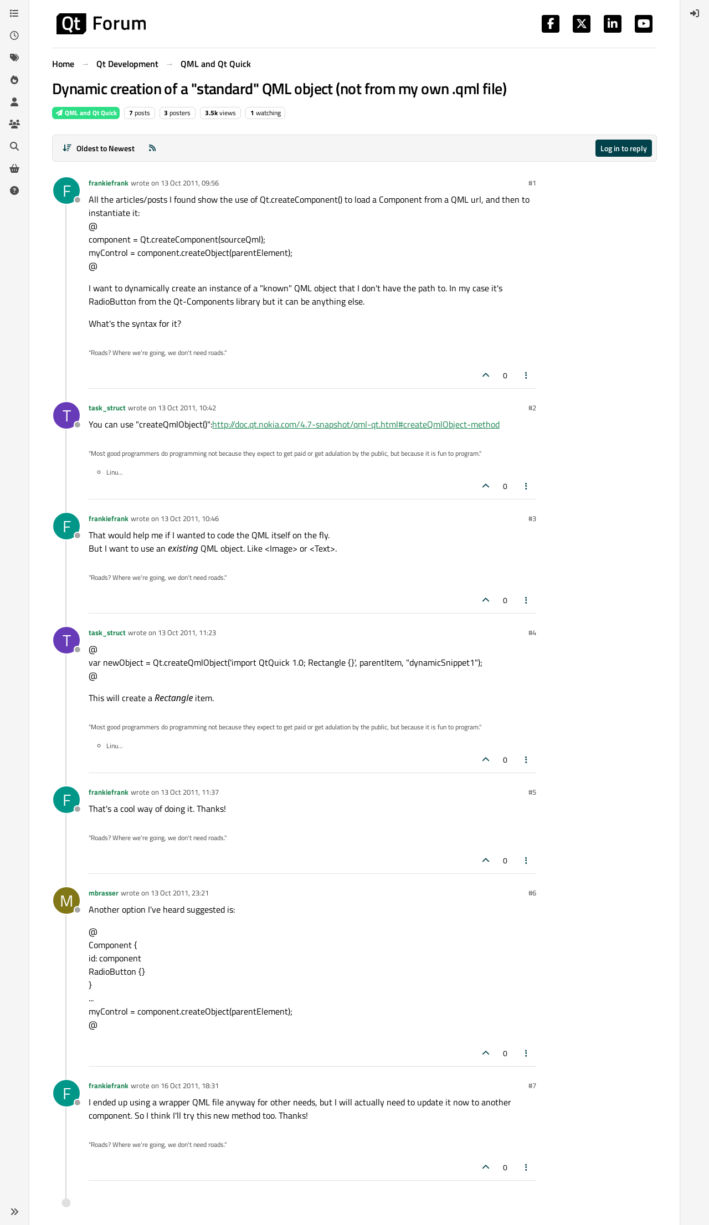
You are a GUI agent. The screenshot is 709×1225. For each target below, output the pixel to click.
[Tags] (14, 57)
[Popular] (14, 80)
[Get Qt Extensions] (14, 168)
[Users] (14, 102)
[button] (14, 1212)
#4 (532, 632)
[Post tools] (527, 375)
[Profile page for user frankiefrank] (66, 190)
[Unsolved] (14, 190)
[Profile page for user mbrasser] (66, 900)
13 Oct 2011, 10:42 (187, 407)
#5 (532, 791)
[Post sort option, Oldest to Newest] (98, 148)
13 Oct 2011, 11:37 (190, 791)
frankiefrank (109, 182)
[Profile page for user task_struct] (66, 415)
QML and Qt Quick (86, 112)
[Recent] (14, 35)
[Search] (14, 146)
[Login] (695, 13)
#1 (532, 182)
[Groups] (14, 124)
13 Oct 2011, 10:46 (190, 518)
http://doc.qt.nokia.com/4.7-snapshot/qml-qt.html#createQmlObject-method (356, 424)
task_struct (107, 407)
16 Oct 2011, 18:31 (190, 1085)
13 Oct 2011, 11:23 (187, 632)
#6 (532, 892)
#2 (532, 407)
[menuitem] (695, 13)
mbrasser (104, 892)
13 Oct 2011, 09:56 (190, 182)
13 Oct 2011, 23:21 (180, 892)
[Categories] (14, 13)
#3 (532, 518)
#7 (532, 1085)
